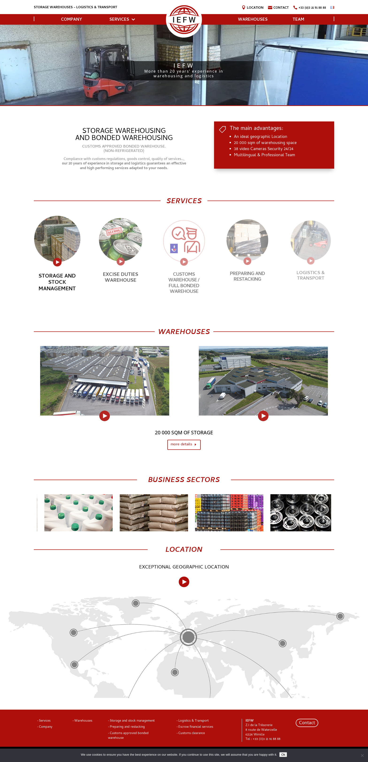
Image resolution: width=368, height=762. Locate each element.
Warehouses (253, 19)
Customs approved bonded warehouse (128, 736)
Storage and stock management (132, 721)
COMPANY (71, 19)
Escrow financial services (195, 727)
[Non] (362, 755)
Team (298, 19)
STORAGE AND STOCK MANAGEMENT (57, 278)
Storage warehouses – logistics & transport (75, 7)
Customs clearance (191, 733)
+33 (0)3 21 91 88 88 (312, 9)
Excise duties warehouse (120, 274)
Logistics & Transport (311, 274)
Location (255, 9)
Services (119, 19)
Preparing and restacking (247, 274)
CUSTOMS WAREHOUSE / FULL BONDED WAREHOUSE (184, 281)
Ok (283, 754)
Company (45, 727)
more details (181, 444)
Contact (281, 9)
